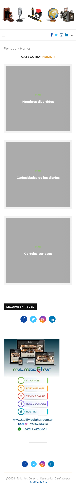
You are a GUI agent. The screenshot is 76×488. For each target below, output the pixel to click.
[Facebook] (52, 35)
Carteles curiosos (38, 253)
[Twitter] (56, 35)
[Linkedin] (66, 35)
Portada (10, 48)
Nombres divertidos (38, 101)
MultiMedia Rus (38, 482)
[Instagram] (61, 35)
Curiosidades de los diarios (38, 177)
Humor (38, 95)
